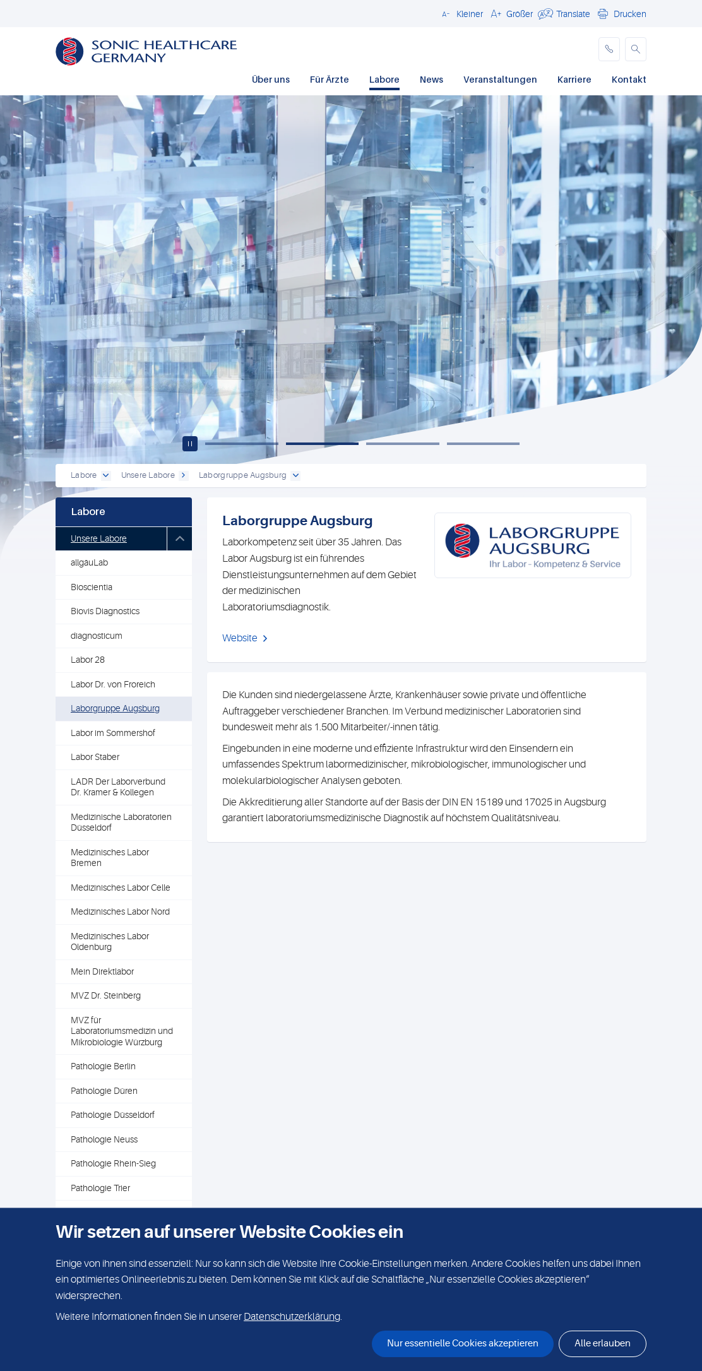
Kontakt (629, 79)
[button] (460, 13)
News (431, 79)
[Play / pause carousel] (190, 443)
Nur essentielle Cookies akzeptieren (462, 1343)
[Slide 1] (241, 443)
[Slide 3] (402, 443)
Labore (384, 79)
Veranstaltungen (500, 79)
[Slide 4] (483, 443)
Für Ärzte (329, 79)
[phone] (609, 49)
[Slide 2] (322, 443)
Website (240, 638)
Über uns (271, 79)
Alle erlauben (602, 1343)
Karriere (574, 79)
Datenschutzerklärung (292, 1316)
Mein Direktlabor (102, 971)
